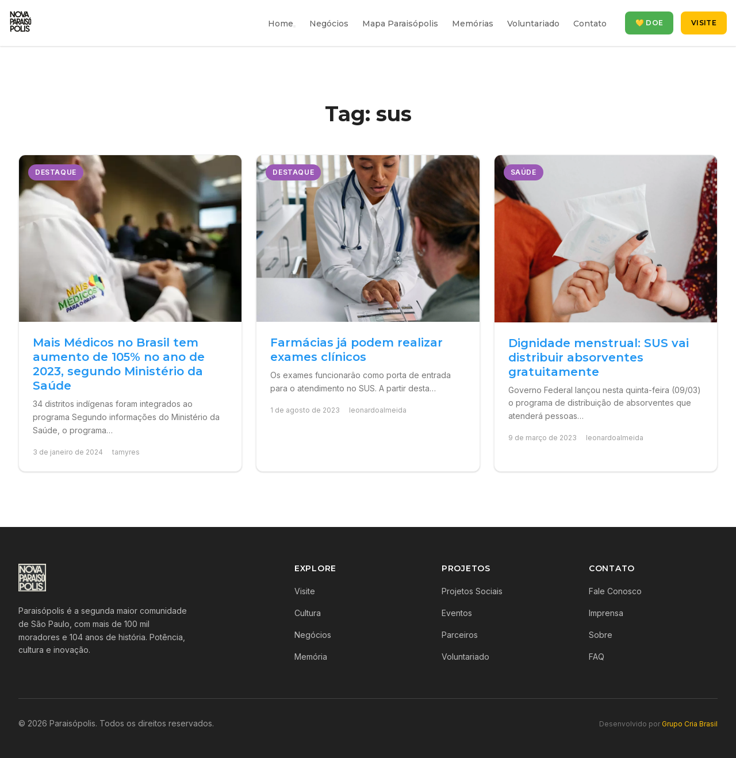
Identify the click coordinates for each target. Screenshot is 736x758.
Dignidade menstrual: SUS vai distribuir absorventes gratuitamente (598, 357)
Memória (310, 656)
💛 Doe (649, 22)
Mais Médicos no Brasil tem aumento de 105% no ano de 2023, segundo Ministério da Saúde (119, 364)
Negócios (328, 23)
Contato (590, 23)
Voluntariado (533, 23)
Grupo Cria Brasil (690, 723)
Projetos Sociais (472, 591)
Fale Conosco (615, 591)
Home (280, 23)
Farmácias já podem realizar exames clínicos (356, 350)
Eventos (457, 613)
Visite (703, 22)
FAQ (596, 656)
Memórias (472, 23)
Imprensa (606, 613)
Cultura (307, 613)
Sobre (600, 635)
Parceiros (460, 635)
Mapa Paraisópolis (400, 23)
